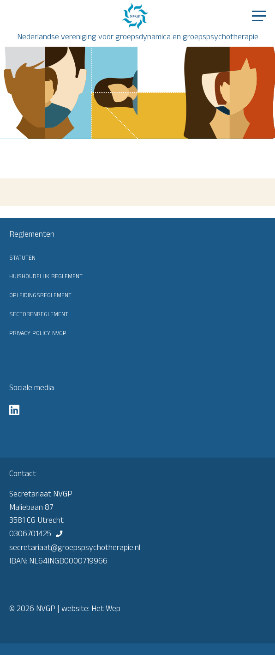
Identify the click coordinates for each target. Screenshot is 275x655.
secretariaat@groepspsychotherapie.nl (74, 547)
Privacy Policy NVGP (37, 332)
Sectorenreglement (38, 313)
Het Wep (105, 608)
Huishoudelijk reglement (46, 275)
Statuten (22, 257)
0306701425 (30, 533)
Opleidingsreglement (40, 294)
